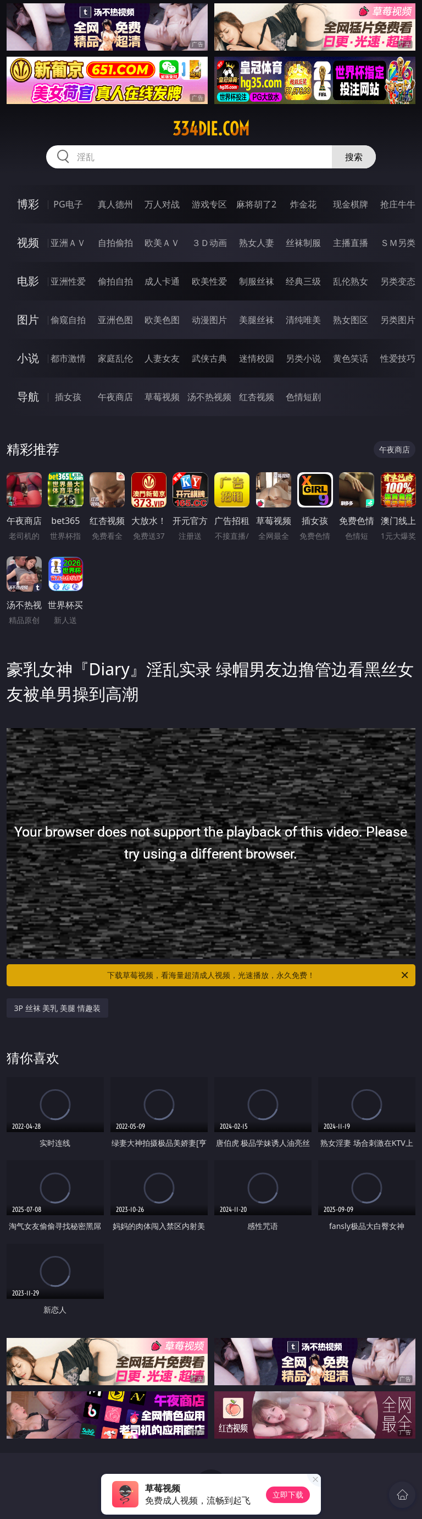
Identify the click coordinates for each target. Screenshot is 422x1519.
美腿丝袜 (256, 320)
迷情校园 (256, 358)
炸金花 (303, 204)
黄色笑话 (350, 358)
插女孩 (68, 397)
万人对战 (162, 204)
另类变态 (397, 281)
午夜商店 (115, 397)
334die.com (211, 129)
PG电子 (67, 204)
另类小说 (303, 358)
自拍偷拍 (115, 243)
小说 (28, 358)
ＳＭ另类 (397, 243)
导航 (28, 396)
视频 (28, 242)
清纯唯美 (303, 320)
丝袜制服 (303, 243)
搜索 (354, 157)
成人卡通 (162, 281)
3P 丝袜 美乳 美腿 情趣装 (57, 1008)
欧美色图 (162, 320)
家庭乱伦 (115, 358)
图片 (28, 319)
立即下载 (288, 1494)
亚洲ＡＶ (68, 243)
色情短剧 (303, 397)
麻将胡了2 (256, 204)
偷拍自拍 (115, 281)
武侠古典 (209, 358)
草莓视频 (162, 397)
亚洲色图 (115, 320)
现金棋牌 (350, 204)
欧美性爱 (209, 281)
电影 (28, 281)
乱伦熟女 (350, 281)
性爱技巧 (397, 358)
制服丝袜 (256, 281)
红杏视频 (256, 397)
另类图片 (397, 320)
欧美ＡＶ (162, 243)
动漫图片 (209, 320)
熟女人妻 (256, 243)
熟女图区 (350, 320)
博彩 (28, 203)
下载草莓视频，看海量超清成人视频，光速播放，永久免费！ (258, 975)
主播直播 (350, 243)
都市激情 (68, 358)
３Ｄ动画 (209, 243)
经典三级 (303, 281)
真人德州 (115, 204)
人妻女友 (162, 358)
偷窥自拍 (68, 320)
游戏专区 (209, 204)
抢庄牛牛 (397, 204)
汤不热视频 (209, 397)
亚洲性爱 (68, 281)
